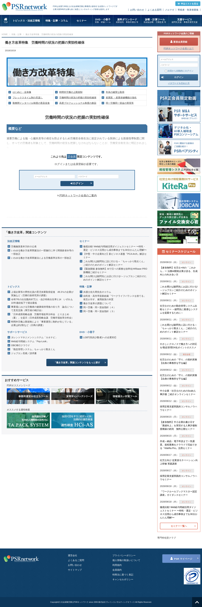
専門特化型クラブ (166, 537)
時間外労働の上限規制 (70, 92)
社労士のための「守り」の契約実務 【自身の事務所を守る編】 (178, 361)
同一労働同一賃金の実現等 (120, 103)
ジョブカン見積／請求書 (24, 353)
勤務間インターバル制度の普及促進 (31, 103)
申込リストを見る (187, 3)
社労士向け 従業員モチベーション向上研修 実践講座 (179, 462)
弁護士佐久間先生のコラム (97, 292)
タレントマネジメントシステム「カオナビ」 (34, 337)
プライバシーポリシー (124, 555)
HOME (5, 34)
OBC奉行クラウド (20, 345)
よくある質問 (154, 9)
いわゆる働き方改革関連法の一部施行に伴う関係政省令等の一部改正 (42, 252)
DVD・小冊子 (103, 20)
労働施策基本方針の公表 (24, 246)
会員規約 (117, 569)
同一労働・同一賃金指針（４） (99, 307)
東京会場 (186, 354)
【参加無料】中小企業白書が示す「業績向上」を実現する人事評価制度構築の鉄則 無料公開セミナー (178, 425)
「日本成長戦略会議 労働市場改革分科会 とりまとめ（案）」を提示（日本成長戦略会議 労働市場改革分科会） (42, 316)
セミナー (81, 20)
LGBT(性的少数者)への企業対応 (99, 337)
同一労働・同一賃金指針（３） (99, 311)
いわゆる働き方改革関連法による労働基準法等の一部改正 (41, 258)
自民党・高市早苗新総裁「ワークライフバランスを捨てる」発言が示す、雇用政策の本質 (114, 298)
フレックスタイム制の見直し (28, 97)
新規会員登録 (178, 41)
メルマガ (169, 9)
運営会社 (72, 555)
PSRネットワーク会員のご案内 (77, 195)
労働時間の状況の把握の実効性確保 (77, 97)
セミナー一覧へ (179, 526)
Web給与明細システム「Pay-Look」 (30, 341)
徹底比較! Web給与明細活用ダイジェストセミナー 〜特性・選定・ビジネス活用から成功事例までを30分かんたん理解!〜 (115, 248)
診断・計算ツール (155, 20)
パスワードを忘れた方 (179, 83)
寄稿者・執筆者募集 (188, 9)
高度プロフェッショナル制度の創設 (77, 103)
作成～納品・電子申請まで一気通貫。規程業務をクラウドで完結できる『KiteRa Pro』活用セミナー (178, 444)
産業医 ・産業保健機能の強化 (121, 97)
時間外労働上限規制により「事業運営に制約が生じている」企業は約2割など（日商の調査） (42, 323)
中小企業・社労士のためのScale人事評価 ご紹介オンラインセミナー (178, 392)
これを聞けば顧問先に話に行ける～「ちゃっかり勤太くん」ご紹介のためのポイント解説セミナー (114, 263)
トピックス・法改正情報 (26, 20)
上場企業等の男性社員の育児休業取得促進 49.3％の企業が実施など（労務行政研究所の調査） (42, 294)
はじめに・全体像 (22, 92)
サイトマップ (75, 569)
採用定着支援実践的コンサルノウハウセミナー (178, 408)
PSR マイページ (181, 558)
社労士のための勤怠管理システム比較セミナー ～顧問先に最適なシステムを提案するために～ (179, 309)
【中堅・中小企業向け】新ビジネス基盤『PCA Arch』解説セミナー (115, 256)
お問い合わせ (137, 9)
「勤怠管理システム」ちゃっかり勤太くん (33, 349)
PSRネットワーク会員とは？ (179, 48)
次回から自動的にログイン (179, 71)
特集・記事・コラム (57, 20)
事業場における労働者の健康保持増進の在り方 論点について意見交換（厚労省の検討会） (42, 308)
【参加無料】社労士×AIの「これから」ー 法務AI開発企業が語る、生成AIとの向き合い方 (179, 271)
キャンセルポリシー (122, 579)
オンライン (186, 262)
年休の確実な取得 (115, 92)
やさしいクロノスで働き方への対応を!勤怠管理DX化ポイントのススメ (178, 346)
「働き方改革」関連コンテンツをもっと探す (77, 362)
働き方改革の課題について (97, 303)
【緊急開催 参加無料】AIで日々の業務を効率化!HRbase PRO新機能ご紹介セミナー (115, 270)
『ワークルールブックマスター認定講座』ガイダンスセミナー (178, 493)
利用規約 (117, 565)
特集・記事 (17, 34)
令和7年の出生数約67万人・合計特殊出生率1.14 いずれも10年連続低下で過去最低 (42, 301)
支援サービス (185, 20)
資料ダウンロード (127, 20)
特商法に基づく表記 (122, 574)
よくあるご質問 (76, 560)
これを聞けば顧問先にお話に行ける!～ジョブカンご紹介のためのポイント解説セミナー (115, 278)
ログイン (77, 183)
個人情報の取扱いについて (126, 560)
